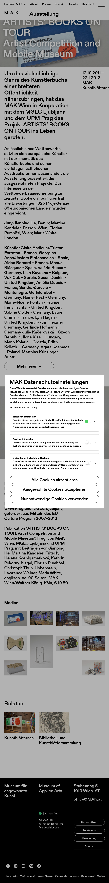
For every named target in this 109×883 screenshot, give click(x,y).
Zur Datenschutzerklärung (23, 407)
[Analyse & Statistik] (88, 442)
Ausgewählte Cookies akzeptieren (54, 489)
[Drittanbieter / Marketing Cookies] (88, 463)
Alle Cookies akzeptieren (54, 480)
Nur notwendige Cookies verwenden (54, 499)
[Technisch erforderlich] (88, 421)
